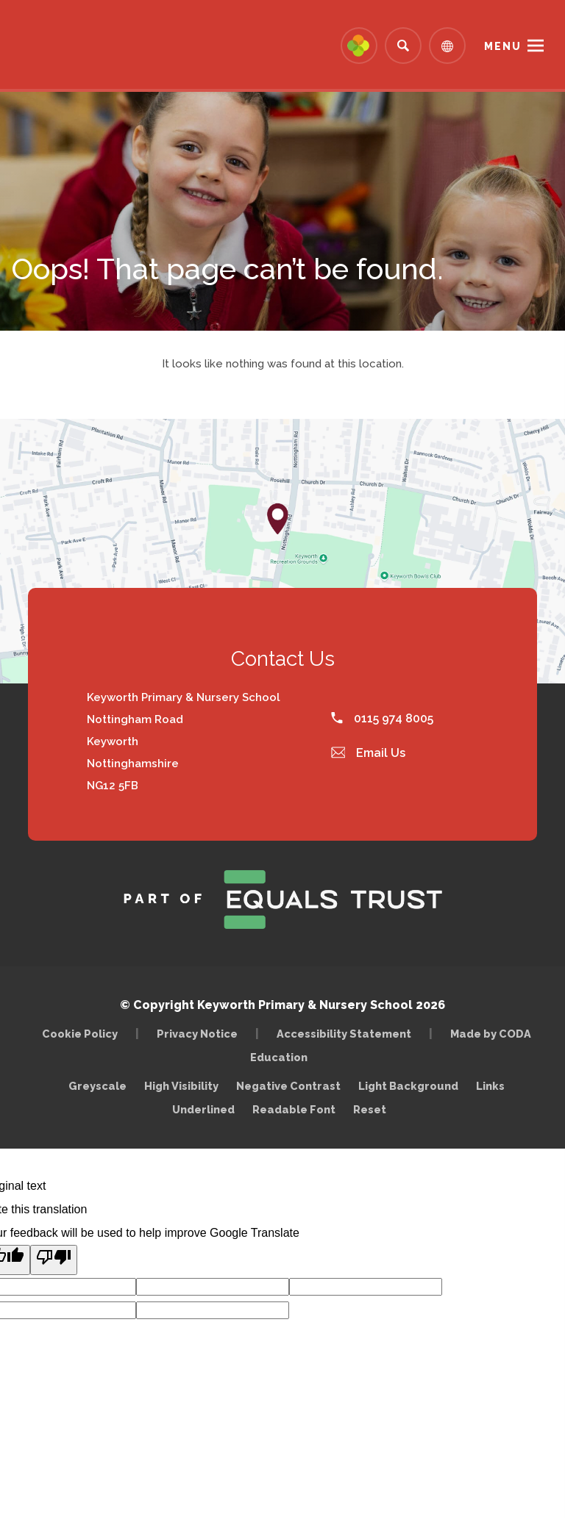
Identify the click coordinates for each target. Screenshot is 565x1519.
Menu (503, 46)
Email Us (368, 753)
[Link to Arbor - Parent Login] (359, 45)
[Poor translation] (53, 1260)
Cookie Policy (80, 1033)
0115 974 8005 (382, 718)
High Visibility (181, 1086)
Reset (369, 1109)
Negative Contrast (288, 1086)
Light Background (408, 1086)
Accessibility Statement (344, 1033)
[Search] (403, 45)
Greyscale (97, 1086)
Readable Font (293, 1109)
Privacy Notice (197, 1033)
